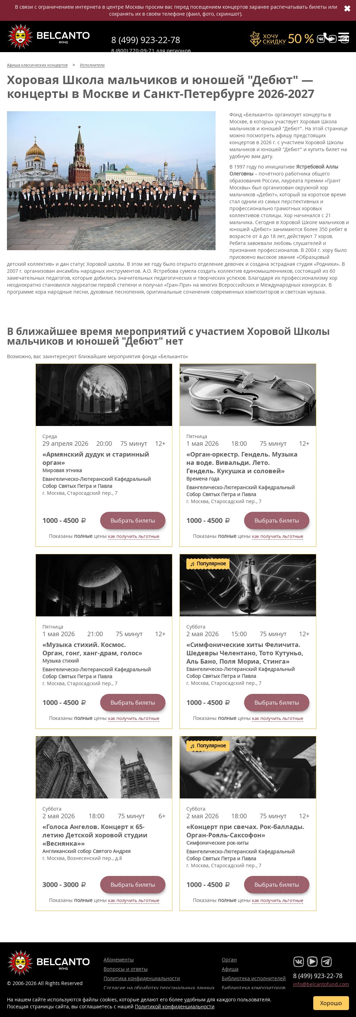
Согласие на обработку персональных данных (159, 987)
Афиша (230, 969)
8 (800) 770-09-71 (133, 50)
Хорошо (331, 1003)
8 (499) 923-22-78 (145, 40)
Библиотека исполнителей (254, 978)
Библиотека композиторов (253, 987)
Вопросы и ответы (126, 969)
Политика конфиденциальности (142, 978)
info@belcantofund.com (321, 984)
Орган (229, 959)
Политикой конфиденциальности (175, 1006)
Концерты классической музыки (48, 36)
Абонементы (119, 959)
